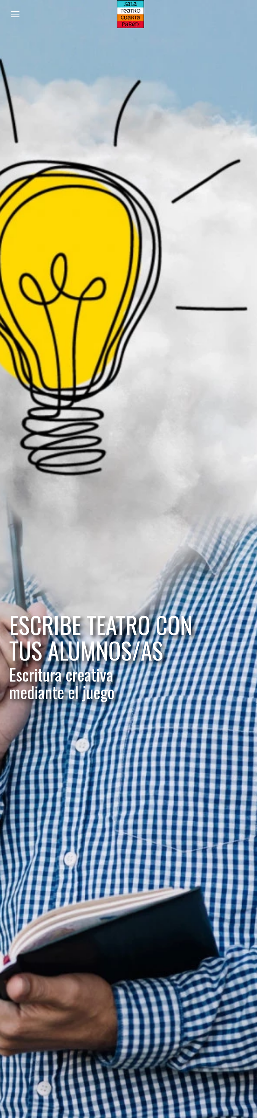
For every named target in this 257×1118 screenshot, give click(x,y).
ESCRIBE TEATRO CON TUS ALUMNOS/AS (101, 638)
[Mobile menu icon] (15, 14)
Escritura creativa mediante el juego (61, 684)
